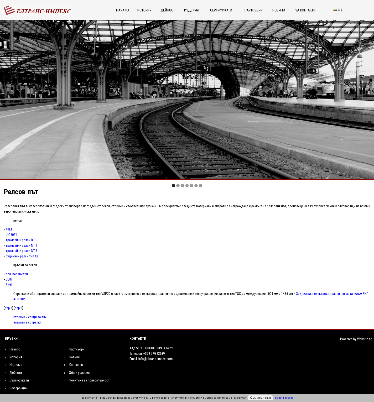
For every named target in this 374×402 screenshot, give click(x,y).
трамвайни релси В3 (20, 240)
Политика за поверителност (89, 380)
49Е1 (9, 229)
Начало (122, 10)
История (144, 10)
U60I (9, 279)
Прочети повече (283, 397)
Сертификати (221, 10)
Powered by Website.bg (356, 339)
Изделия (191, 10)
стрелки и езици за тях (30, 317)
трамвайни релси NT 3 (21, 251)
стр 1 (8, 308)
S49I (9, 285)
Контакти (76, 365)
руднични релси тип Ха (22, 256)
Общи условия (79, 373)
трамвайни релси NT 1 (21, 245)
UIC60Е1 (11, 235)
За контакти (305, 10)
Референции (18, 388)
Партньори (253, 10)
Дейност (168, 10)
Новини (278, 10)
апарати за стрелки (27, 322)
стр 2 (18, 308)
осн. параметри (17, 274)
